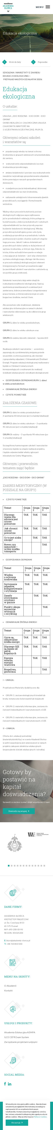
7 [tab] (26, 865)
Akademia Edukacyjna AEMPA (19, 1032)
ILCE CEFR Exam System (16, 1037)
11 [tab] (38, 865)
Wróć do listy (12, 62)
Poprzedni (39, 62)
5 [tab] (20, 865)
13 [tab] (44, 865)
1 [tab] (8, 865)
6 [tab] (23, 865)
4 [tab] (17, 865)
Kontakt (8, 990)
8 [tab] (29, 865)
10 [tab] (35, 865)
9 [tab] (32, 865)
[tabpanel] (15, 843)
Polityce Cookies (40, 1117)
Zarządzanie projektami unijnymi (20, 1042)
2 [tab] (11, 865)
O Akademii (10, 985)
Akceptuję (16, 1122)
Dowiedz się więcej (18, 811)
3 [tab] (14, 865)
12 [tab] (41, 865)
